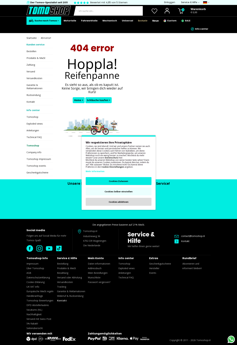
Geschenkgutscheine (37, 172)
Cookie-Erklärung (35, 282)
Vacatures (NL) (34, 309)
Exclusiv (142, 20)
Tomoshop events (36, 165)
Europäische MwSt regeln (39, 291)
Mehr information (95, 171)
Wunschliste (94, 277)
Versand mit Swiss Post (38, 318)
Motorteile (70, 20)
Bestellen (31, 51)
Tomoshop (32, 116)
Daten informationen (99, 263)
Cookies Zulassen (118, 180)
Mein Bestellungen (98, 272)
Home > (78, 100)
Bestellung (62, 263)
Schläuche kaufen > (98, 100)
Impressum (32, 263)
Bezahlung (62, 272)
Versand (30, 71)
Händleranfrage (34, 295)
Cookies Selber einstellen (119, 191)
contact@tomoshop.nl (190, 236)
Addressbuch (94, 268)
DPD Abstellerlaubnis (37, 305)
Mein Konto (96, 258)
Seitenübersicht (34, 328)
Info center (199, 29)
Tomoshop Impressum (38, 159)
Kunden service (35, 44)
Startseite (31, 37)
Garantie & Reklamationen (34, 86)
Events (152, 272)
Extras (153, 258)
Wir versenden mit (39, 333)
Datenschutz (111, 157)
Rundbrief (189, 258)
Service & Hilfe (141, 237)
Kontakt (30, 101)
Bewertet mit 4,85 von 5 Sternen (108, 2)
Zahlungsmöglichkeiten (105, 333)
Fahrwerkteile (89, 20)
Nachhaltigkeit (34, 314)
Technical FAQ (34, 137)
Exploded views (34, 123)
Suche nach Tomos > (44, 20)
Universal (127, 20)
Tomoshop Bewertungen (39, 300)
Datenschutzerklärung (38, 277)
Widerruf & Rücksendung (70, 295)
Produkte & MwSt (35, 58)
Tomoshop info (37, 258)
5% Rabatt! (32, 323)
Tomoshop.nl (203, 340)
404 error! (46, 37)
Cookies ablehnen (118, 201)
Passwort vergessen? (99, 282)
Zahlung (30, 64)
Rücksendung (33, 95)
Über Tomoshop (35, 268)
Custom (170, 20)
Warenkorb (198, 9)
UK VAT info (32, 286)
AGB (28, 272)
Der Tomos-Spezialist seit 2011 (49, 2)
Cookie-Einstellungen (112, 166)
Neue (155, 20)
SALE (185, 20)
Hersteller (154, 268)
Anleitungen (32, 130)
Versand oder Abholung (69, 277)
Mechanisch (109, 20)
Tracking (61, 286)
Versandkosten (34, 78)
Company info (33, 152)
